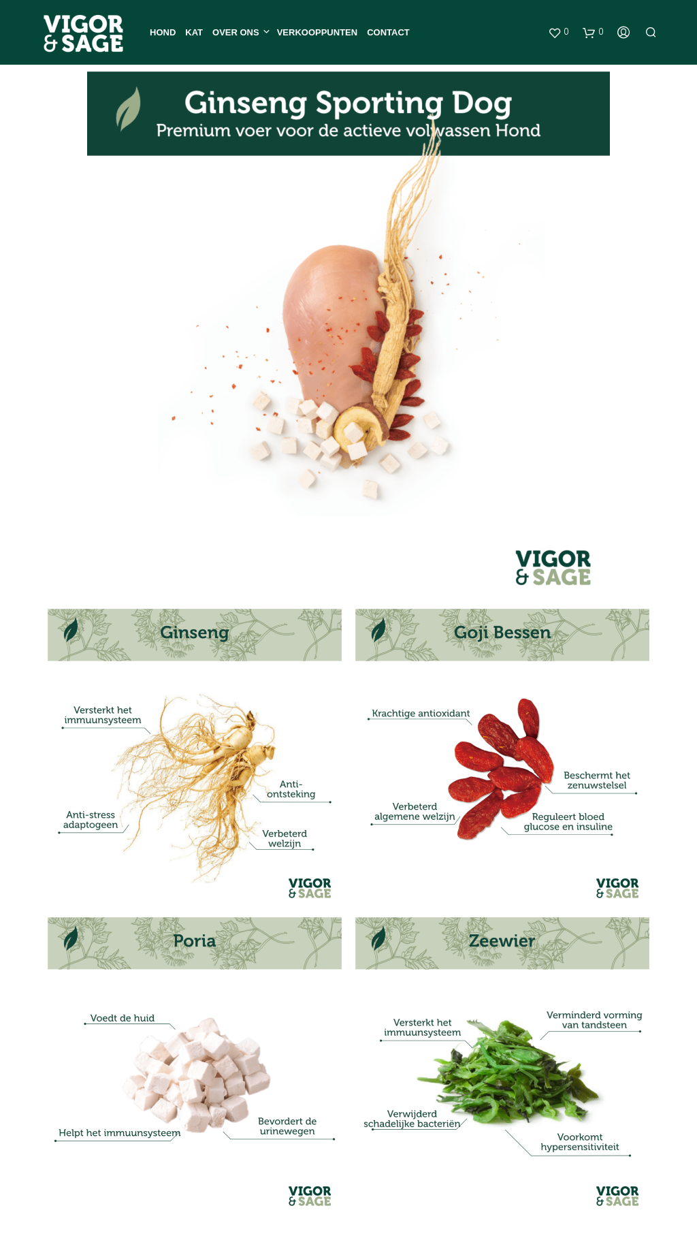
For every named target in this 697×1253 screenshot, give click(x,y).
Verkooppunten (317, 32)
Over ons (235, 32)
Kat (194, 32)
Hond (163, 32)
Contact (388, 32)
